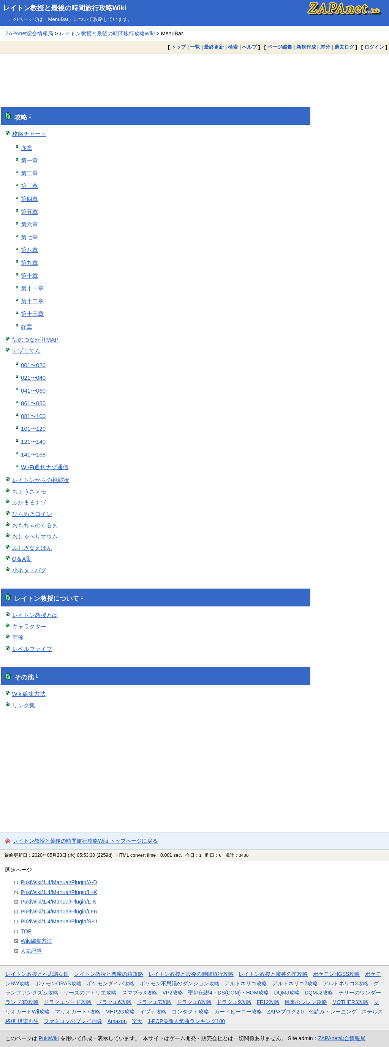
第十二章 (32, 301)
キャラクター (29, 626)
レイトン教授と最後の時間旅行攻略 (191, 974)
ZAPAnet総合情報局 (29, 33)
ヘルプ (249, 47)
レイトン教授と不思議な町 (37, 974)
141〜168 (33, 454)
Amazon (117, 1021)
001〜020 (33, 365)
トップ (178, 47)
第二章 (29, 173)
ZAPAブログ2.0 (285, 1012)
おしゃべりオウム (35, 536)
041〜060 (33, 390)
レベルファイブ (32, 649)
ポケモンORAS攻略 (58, 983)
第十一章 (32, 288)
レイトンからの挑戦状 (40, 480)
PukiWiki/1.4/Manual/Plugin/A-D (59, 882)
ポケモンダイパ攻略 (110, 983)
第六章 (29, 224)
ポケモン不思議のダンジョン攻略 (180, 983)
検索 (233, 47)
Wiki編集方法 (29, 694)
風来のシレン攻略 (306, 1002)
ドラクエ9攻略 (234, 1002)
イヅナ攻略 (153, 1012)
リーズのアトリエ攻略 (90, 993)
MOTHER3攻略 (350, 1002)
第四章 (29, 199)
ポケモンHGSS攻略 (336, 974)
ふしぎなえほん (32, 547)
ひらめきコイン (32, 514)
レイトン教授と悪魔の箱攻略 (108, 974)
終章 (26, 326)
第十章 (29, 275)
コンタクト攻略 (190, 1012)
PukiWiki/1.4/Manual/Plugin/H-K (59, 892)
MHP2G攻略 (120, 1012)
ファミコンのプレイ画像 (73, 1021)
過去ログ (344, 47)
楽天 (137, 1021)
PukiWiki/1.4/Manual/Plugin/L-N (58, 902)
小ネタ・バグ (29, 570)
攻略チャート (29, 133)
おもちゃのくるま (35, 525)
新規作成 (306, 47)
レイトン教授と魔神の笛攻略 (273, 974)
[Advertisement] (194, 74)
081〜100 (33, 416)
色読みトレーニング (333, 1012)
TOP (26, 931)
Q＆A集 (22, 558)
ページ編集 (279, 47)
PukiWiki (49, 1038)
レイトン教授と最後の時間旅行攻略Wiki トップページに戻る (85, 841)
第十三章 (32, 313)
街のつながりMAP (35, 339)
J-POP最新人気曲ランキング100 (186, 1021)
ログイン (374, 47)
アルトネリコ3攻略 (345, 983)
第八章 (29, 250)
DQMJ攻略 (286, 993)
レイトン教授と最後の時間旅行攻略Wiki (65, 8)
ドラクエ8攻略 (194, 1002)
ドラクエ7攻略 (154, 1002)
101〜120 (33, 428)
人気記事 (31, 951)
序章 (26, 148)
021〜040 (33, 377)
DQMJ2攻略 (319, 993)
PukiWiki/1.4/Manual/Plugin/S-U (59, 921)
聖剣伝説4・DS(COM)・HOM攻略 (228, 993)
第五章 (29, 211)
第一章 (29, 160)
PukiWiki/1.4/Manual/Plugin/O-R (59, 912)
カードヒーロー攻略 (238, 1012)
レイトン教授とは (35, 615)
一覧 (195, 47)
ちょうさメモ (29, 491)
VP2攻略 (173, 993)
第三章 (29, 186)
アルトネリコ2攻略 (295, 983)
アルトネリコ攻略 (246, 983)
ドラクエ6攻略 (114, 1002)
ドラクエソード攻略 (68, 1002)
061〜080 (33, 403)
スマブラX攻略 (139, 993)
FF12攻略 (267, 1002)
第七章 (29, 237)
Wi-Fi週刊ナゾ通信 (44, 467)
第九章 (29, 262)
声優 (18, 637)
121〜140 (33, 441)
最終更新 (214, 47)
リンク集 (23, 705)
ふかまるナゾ (29, 502)
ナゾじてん (26, 350)
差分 (325, 47)
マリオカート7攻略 (78, 1012)
